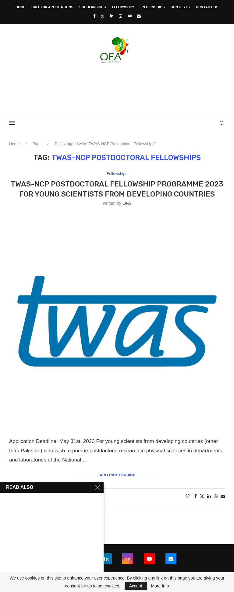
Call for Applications (52, 7)
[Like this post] (188, 496)
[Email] (139, 16)
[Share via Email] (223, 496)
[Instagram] (120, 16)
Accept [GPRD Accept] (135, 585)
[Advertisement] (117, 86)
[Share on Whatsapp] (216, 496)
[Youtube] (130, 16)
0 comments (69, 496)
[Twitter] (103, 16)
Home (20, 7)
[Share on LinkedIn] (209, 496)
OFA (126, 203)
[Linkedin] (111, 16)
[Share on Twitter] (202, 496)
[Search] (222, 123)
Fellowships (124, 7)
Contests (180, 7)
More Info (160, 586)
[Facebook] (94, 16)
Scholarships (92, 7)
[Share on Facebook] (195, 496)
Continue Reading (117, 475)
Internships (153, 7)
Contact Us (207, 7)
